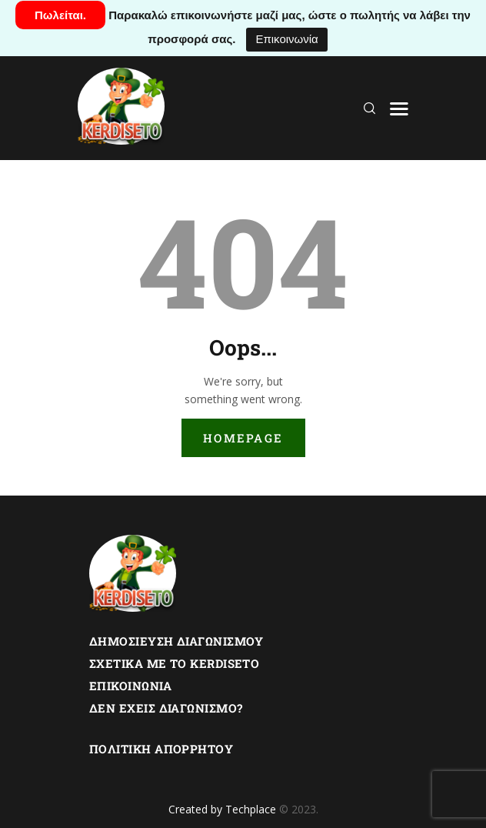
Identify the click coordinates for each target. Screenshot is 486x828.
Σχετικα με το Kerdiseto (174, 663)
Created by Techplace (222, 809)
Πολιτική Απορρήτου (161, 748)
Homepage (243, 438)
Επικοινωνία (286, 38)
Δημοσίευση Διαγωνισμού (176, 641)
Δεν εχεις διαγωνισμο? (165, 708)
